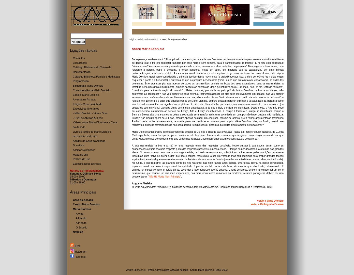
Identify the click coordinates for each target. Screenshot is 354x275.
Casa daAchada (147, 11)
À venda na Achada (84, 99)
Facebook (78, 256)
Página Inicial (136, 39)
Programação (81, 81)
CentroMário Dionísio (180, 11)
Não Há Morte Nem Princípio (164, 176)
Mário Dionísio (152, 39)
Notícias (268, 11)
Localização (80, 62)
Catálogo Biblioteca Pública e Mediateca (96, 76)
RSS (75, 246)
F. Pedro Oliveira (155, 270)
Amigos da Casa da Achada (89, 140)
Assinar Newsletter (84, 149)
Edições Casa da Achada (87, 104)
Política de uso (81, 159)
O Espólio (81, 227)
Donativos (79, 145)
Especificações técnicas (87, 163)
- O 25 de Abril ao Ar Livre (88, 117)
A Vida (80, 213)
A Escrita (81, 218)
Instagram (78, 251)
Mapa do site (80, 154)
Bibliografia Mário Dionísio (88, 85)
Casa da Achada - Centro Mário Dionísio (192, 270)
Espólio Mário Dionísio (86, 94)
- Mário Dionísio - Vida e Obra (90, 113)
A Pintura (81, 222)
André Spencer (134, 270)
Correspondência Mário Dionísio (91, 90)
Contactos (79, 58)
